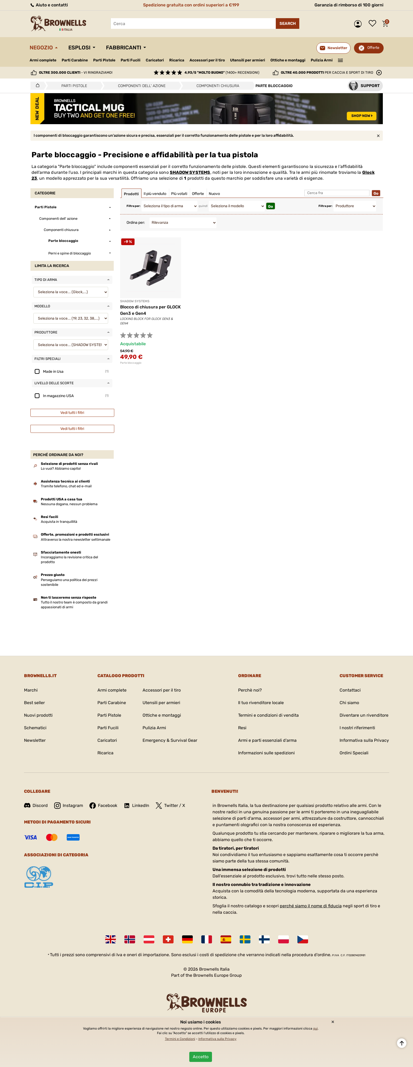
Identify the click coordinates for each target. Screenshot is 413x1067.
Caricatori (155, 60)
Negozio (41, 47)
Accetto (201, 1056)
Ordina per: (136, 222)
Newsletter (35, 740)
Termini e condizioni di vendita (268, 715)
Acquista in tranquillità (59, 522)
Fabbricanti (123, 47)
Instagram (68, 805)
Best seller (34, 702)
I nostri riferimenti (357, 727)
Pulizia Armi (322, 60)
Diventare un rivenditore (364, 715)
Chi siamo (349, 702)
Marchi (31, 690)
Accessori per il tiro (207, 60)
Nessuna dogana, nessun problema (69, 504)
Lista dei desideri (373, 24)
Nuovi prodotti (38, 715)
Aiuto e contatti (49, 4)
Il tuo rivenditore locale (261, 702)
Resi (242, 727)
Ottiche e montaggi (287, 60)
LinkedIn (136, 805)
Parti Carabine (75, 60)
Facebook (103, 805)
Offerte (373, 47)
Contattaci (350, 690)
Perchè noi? (250, 690)
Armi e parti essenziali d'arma (267, 740)
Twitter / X (170, 805)
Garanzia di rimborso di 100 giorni (348, 4)
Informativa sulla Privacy (364, 740)
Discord (36, 805)
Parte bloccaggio (130, 362)
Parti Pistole (104, 60)
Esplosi (79, 47)
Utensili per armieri (247, 60)
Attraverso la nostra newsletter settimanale (75, 540)
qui (315, 1028)
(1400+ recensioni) (221, 72)
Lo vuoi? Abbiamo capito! (61, 468)
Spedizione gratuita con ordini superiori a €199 (191, 4)
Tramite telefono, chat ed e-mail (66, 486)
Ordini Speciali (354, 752)
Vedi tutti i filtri (72, 412)
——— (340, 60)
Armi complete (43, 60)
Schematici (35, 727)
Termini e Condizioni (180, 1039)
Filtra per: (133, 206)
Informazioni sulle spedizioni (266, 752)
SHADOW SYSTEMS (190, 172)
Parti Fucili (130, 60)
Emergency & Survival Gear (170, 740)
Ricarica (176, 60)
